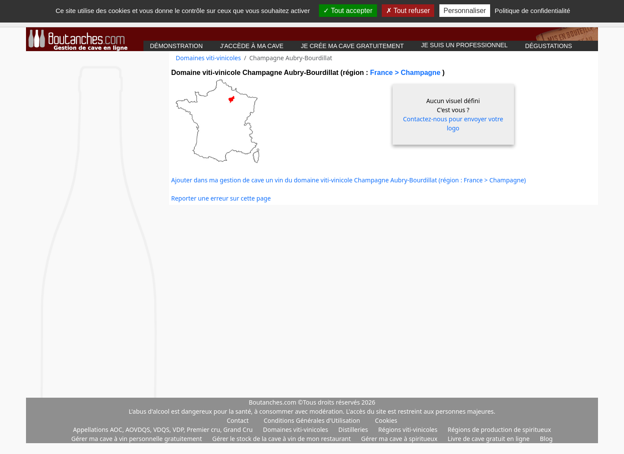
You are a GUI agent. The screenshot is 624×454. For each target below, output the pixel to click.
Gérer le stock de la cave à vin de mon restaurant (282, 439)
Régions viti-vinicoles (408, 429)
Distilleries (354, 429)
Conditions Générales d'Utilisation (311, 420)
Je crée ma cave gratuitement (352, 45)
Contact (238, 420)
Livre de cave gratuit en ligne (489, 439)
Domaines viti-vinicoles (208, 58)
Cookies (386, 420)
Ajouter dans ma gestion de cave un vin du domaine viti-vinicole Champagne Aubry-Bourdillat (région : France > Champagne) (348, 180)
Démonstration (176, 45)
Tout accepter (347, 10)
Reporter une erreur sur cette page (221, 198)
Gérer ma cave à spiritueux (400, 439)
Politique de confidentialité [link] (532, 10)
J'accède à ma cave (251, 45)
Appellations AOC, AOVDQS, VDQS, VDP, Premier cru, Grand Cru (163, 429)
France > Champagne (406, 72)
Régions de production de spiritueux (499, 429)
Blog (546, 439)
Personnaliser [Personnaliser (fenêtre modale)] (465, 10)
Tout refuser (408, 10)
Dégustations (548, 45)
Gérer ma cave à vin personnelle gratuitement (138, 439)
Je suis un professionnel (464, 45)
